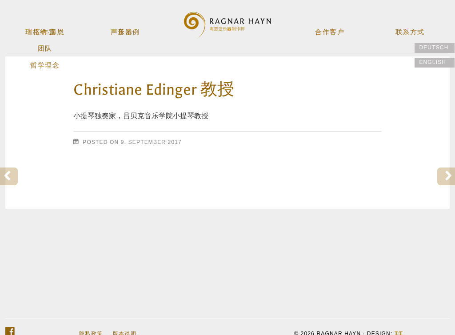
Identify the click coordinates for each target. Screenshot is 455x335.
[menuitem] (435, 48)
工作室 (45, 28)
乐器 (126, 28)
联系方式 (409, 28)
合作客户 (329, 28)
